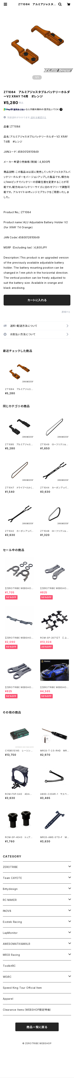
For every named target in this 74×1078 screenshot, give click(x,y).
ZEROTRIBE (10, 866)
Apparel (8, 998)
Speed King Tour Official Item (22, 987)
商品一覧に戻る (37, 1027)
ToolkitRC (9, 965)
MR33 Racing (11, 954)
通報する (66, 312)
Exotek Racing (12, 921)
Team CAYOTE (12, 877)
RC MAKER (10, 899)
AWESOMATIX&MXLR (16, 943)
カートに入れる (37, 300)
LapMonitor (10, 932)
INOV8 (7, 910)
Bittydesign (10, 888)
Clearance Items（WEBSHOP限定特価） (27, 1009)
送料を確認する (38, 117)
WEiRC (7, 976)
